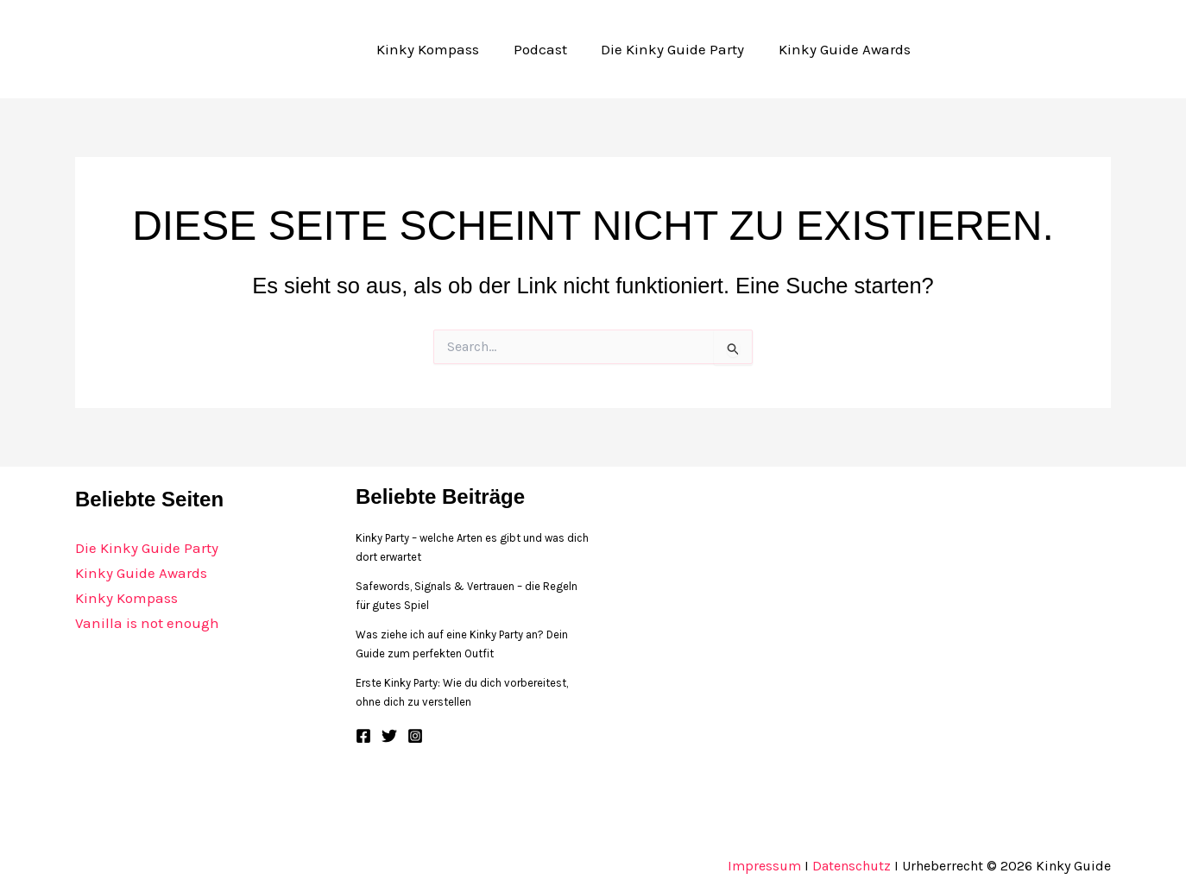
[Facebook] (363, 736)
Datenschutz (851, 865)
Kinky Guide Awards (141, 572)
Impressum (764, 865)
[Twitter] (389, 736)
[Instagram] (415, 736)
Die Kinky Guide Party (146, 547)
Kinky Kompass (126, 597)
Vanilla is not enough (147, 622)
